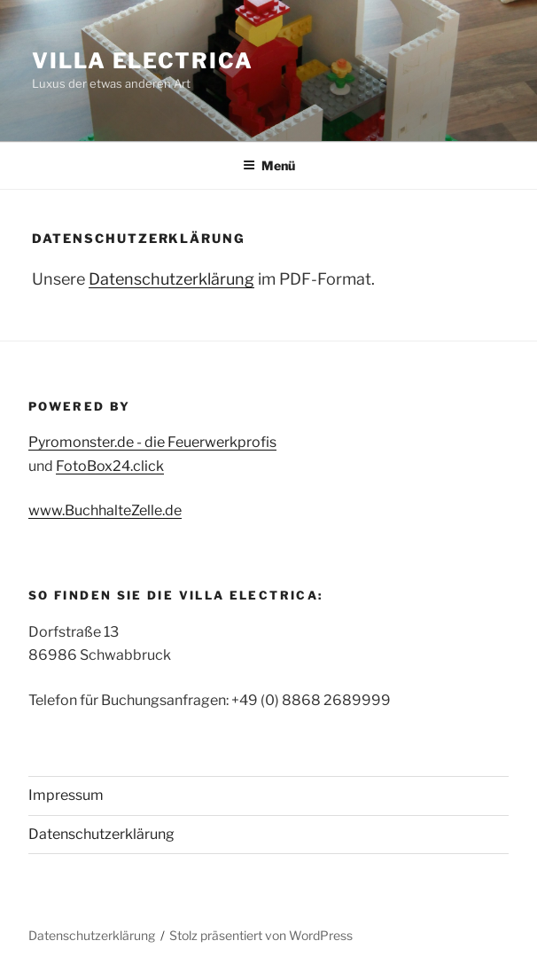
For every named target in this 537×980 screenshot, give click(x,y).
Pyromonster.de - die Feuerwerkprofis (152, 442)
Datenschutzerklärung (171, 279)
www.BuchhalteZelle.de (105, 510)
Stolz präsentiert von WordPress (261, 935)
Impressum (66, 795)
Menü (269, 165)
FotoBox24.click (110, 466)
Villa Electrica (142, 61)
